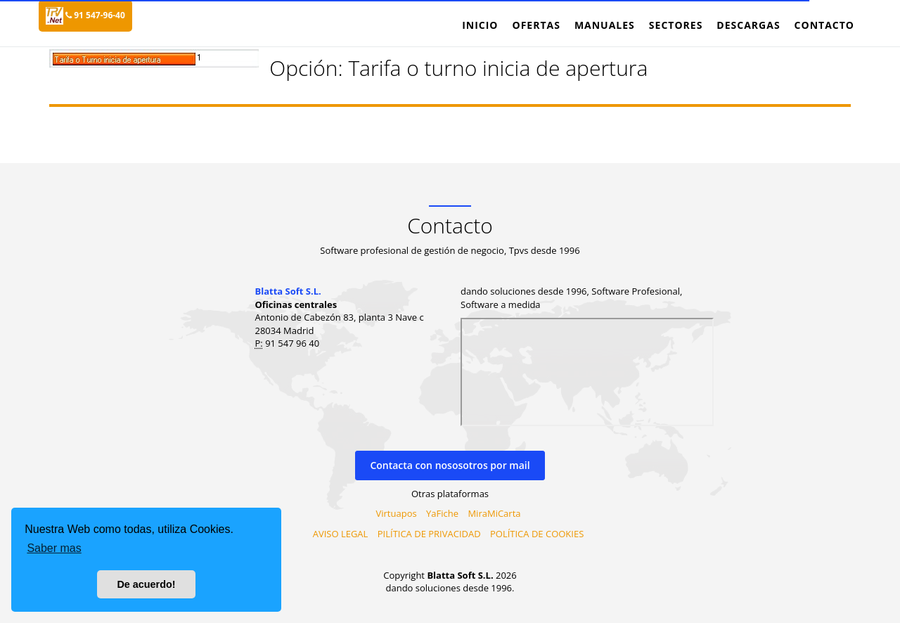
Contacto (824, 25)
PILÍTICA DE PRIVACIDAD (429, 533)
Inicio (480, 25)
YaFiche (442, 513)
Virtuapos (396, 513)
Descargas (748, 25)
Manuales (604, 25)
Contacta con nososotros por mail (449, 465)
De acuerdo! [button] (146, 584)
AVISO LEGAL (340, 533)
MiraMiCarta (494, 513)
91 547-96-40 (95, 15)
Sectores (676, 25)
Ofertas (536, 25)
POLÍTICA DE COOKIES (537, 533)
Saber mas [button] (54, 548)
